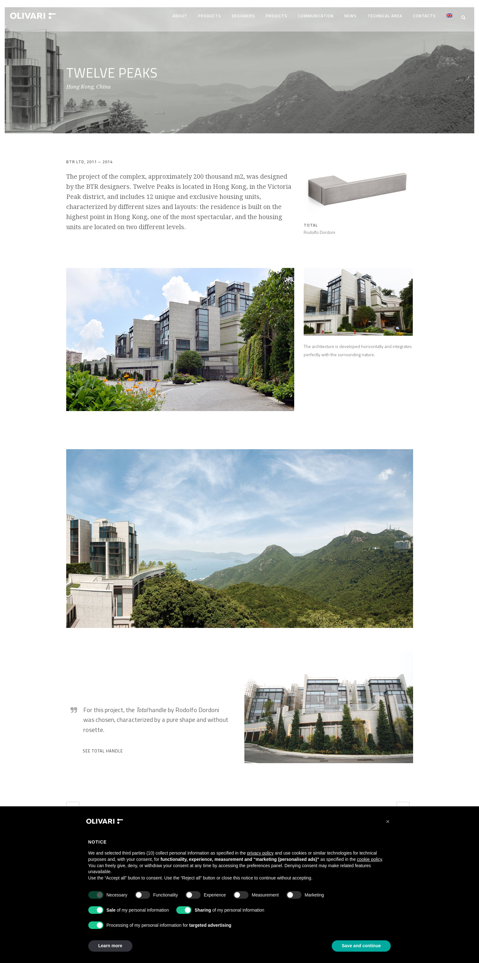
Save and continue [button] (361, 945)
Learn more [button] (110, 945)
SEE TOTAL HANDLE (103, 748)
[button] (388, 821)
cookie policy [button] (369, 859)
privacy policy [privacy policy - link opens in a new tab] (260, 853)
